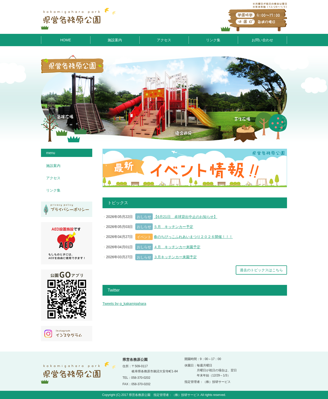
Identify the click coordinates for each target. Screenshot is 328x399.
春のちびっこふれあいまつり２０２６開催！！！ (193, 237)
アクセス (164, 40)
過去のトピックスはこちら (261, 270)
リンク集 (213, 40)
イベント (144, 237)
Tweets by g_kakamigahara (124, 304)
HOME (65, 40)
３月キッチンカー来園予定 (175, 257)
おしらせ (144, 217)
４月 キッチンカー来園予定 (177, 247)
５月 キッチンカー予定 (173, 227)
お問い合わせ (262, 40)
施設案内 (115, 40)
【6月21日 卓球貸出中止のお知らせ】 (185, 217)
